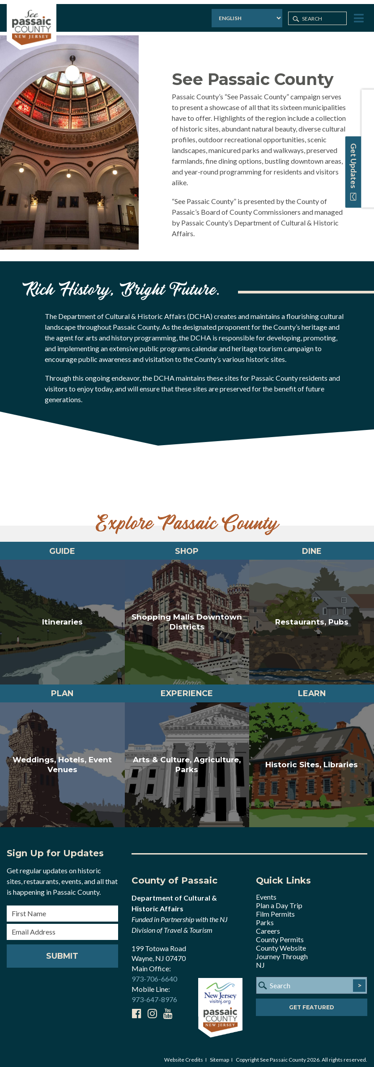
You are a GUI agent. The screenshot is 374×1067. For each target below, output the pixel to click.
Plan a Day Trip (279, 900)
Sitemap (219, 1054)
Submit (62, 951)
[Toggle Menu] (358, 15)
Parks (265, 917)
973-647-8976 (154, 994)
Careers (268, 925)
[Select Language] (240, 15)
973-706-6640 (154, 973)
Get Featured (311, 1002)
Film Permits (275, 908)
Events (266, 891)
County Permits (280, 934)
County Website (281, 942)
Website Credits (183, 1054)
